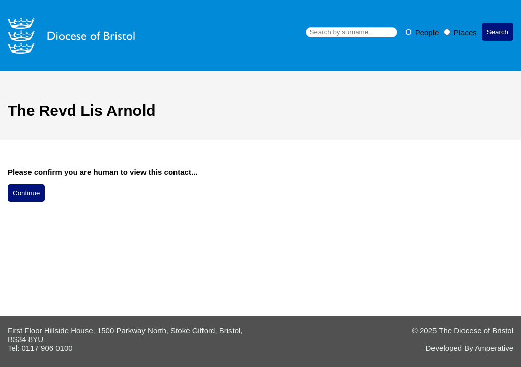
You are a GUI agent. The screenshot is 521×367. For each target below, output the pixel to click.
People (423, 32)
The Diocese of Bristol (476, 330)
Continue (26, 193)
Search (497, 32)
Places (460, 32)
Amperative (494, 348)
